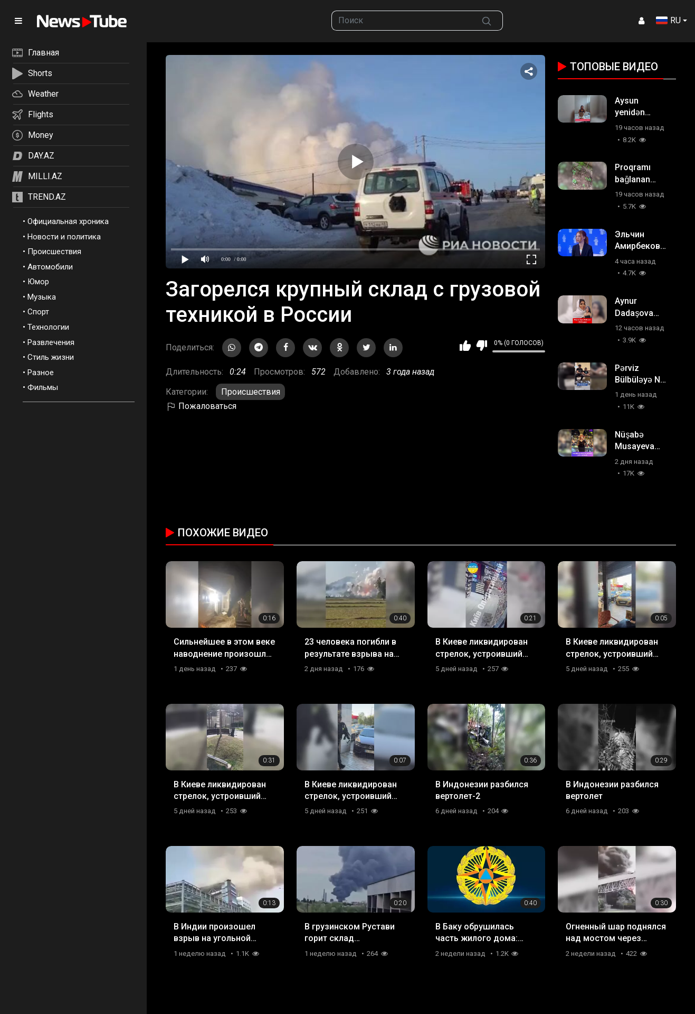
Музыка (41, 297)
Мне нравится (465, 345)
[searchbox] (401, 21)
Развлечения (50, 342)
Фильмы (42, 387)
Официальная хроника (68, 221)
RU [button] (668, 20)
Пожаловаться (201, 406)
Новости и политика (64, 236)
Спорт (38, 312)
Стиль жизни (50, 357)
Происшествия (54, 251)
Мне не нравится (481, 345)
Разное (40, 372)
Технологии (48, 327)
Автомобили (50, 267)
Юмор (38, 281)
